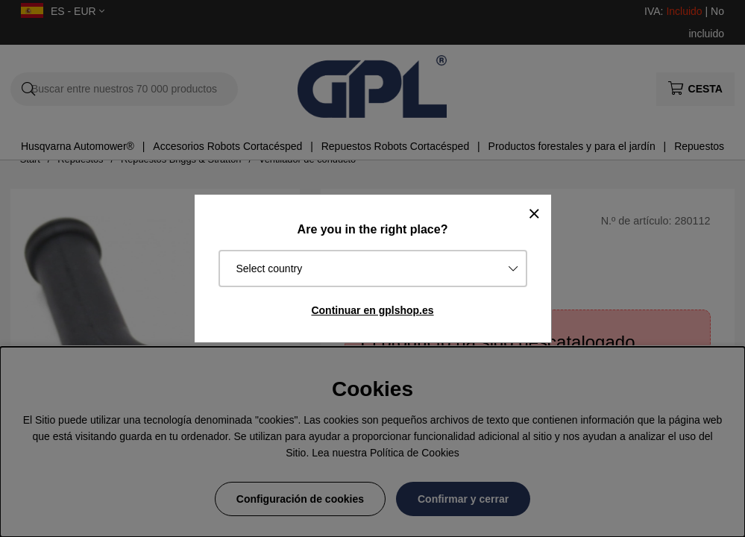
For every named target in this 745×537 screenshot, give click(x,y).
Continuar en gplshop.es (372, 310)
